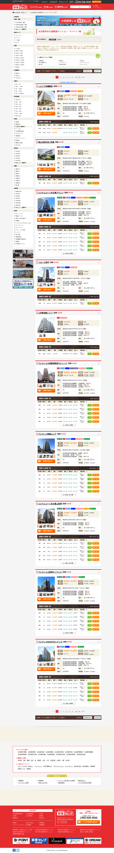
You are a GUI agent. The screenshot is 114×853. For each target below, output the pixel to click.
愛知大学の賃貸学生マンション (66, 829)
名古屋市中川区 (32, 754)
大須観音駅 (81, 383)
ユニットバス (83, 64)
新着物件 (21, 780)
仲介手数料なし (43, 62)
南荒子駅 (73, 281)
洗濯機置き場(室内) (21, 239)
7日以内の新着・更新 (21, 27)
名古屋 (20, 760)
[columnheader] (39, 125)
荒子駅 (72, 454)
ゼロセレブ (19, 78)
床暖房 (17, 241)
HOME (14, 822)
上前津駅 (80, 333)
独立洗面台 (86, 766)
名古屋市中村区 (59, 752)
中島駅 (72, 285)
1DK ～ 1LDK (19, 86)
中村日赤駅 (81, 213)
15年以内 (18, 203)
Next (54, 108)
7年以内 (18, 198)
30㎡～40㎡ (19, 104)
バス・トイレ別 (22, 766)
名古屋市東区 (32, 752)
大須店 (14, 816)
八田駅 (80, 456)
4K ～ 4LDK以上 (20, 93)
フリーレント (62, 62)
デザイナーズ (19, 133)
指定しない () (21, 29)
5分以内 (18, 156)
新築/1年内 (18, 191)
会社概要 (95, 6)
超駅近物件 (61, 782)
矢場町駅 (80, 594)
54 (79, 77)
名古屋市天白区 (81, 754)
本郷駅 (80, 106)
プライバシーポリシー (19, 825)
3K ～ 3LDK (19, 91)
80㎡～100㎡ (19, 113)
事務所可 (18, 124)
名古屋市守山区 (60, 754)
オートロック (19, 225)
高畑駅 (80, 283)
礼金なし (18, 75)
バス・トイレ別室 (20, 230)
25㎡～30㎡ (19, 102)
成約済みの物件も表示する (68, 82)
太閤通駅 (80, 662)
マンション (19, 35)
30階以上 (18, 183)
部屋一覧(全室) (95, 122)
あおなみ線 (66, 281)
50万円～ (18, 67)
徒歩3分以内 (62, 64)
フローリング (19, 227)
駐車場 (17, 140)
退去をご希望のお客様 (86, 832)
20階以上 (18, 180)
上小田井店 (29, 816)
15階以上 (18, 178)
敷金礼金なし (82, 780)
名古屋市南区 (51, 754)
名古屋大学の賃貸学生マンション (44, 829)
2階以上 (18, 171)
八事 (63, 760)
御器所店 (15, 818)
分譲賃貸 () (20, 126)
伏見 (32, 760)
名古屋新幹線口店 (18, 813)
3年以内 (18, 193)
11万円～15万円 (20, 60)
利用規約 (41, 822)
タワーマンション (20, 138)
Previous (38, 108)
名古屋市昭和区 (78, 752)
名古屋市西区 (50, 752)
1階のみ (18, 169)
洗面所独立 (19, 237)
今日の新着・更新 (20, 22)
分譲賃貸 (41, 60)
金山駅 (80, 335)
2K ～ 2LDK (19, 88)
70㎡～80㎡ (19, 111)
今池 (43, 760)
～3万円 (18, 48)
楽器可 (17, 122)
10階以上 (18, 176)
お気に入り (64, 2)
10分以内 (18, 160)
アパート (18, 37)
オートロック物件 (24, 782)
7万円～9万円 (19, 55)
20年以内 (18, 205)
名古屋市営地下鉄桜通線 (70, 662)
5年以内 (18, 196)
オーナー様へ (96, 7)
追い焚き (18, 234)
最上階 (17, 185)
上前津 (58, 760)
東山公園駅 (81, 161)
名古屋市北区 (41, 752)
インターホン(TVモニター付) (23, 223)
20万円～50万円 (20, 64)
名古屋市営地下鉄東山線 (70, 106)
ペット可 (18, 129)
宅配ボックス (19, 216)
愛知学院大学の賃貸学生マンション (90, 829)
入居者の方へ (44, 2)
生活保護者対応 (20, 131)
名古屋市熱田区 (22, 754)
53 (76, 77)
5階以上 (18, 173)
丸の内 (67, 760)
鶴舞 (28, 760)
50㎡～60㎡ (19, 108)
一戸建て (18, 40)
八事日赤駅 (81, 164)
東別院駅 (80, 332)
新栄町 (39, 760)
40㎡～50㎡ (19, 106)
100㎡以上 (18, 115)
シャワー (18, 232)
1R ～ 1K (18, 84)
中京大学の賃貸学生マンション (44, 832)
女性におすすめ (42, 782)
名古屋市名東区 (70, 754)
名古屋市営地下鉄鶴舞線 (70, 333)
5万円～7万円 (19, 53)
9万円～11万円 (20, 58)
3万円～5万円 (19, 51)
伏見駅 (80, 385)
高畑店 (41, 816)
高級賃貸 (18, 135)
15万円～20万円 (20, 62)
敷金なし (18, 73)
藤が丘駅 (80, 110)
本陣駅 (80, 215)
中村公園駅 (81, 212)
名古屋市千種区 (22, 752)
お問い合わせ (96, 128)
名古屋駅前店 (30, 813)
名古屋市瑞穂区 (88, 752)
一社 (47, 760)
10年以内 (18, 200)
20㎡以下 (18, 99)
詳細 (90, 128)
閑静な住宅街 (19, 142)
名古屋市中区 (69, 752)
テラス (17, 42)
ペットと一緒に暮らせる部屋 (66, 780)
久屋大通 (52, 760)
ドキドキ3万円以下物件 (85, 782)
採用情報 (41, 825)
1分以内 (18, 151)
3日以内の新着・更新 (21, 24)
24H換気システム (20, 243)
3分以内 (18, 153)
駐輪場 (17, 220)
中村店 (41, 813)
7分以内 (18, 158)
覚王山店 (41, 818)
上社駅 (80, 108)
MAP (89, 103)
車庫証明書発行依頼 (18, 834)
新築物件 (92, 766)
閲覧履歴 (54, 2)
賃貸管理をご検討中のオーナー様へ (23, 829)
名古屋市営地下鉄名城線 (70, 163)
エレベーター (19, 213)
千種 (24, 760)
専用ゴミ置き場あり (21, 218)
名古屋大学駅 (82, 163)
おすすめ (18, 145)
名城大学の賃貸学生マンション (21, 832)
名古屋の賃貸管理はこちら (65, 832)
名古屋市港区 (42, 754)
